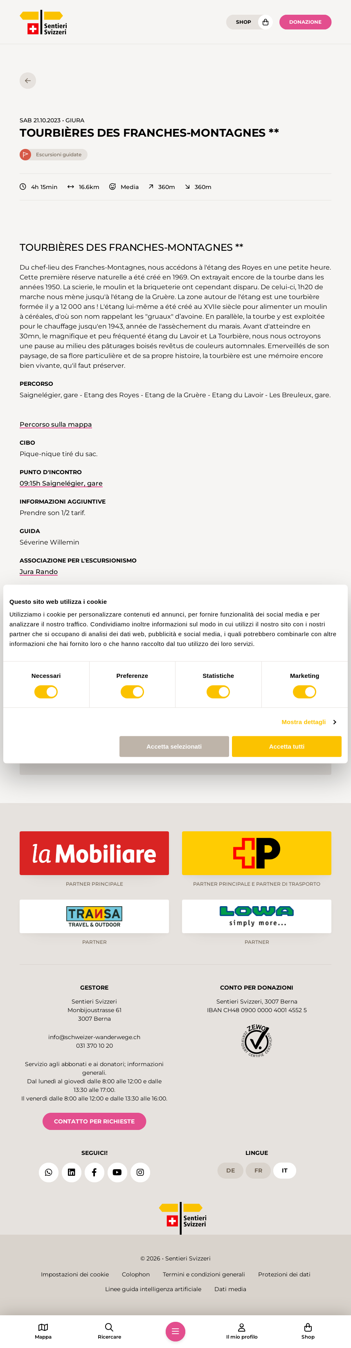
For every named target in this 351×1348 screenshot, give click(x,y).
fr (258, 1170)
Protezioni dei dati (284, 1274)
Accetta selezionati (174, 746)
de (230, 1170)
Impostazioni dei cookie (75, 1274)
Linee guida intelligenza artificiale (153, 1289)
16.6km (83, 187)
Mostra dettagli (303, 721)
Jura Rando (39, 572)
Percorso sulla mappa (56, 424)
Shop (243, 22)
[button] (175, 1331)
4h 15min (39, 187)
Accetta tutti (287, 746)
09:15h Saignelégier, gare (61, 483)
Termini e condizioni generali (204, 1274)
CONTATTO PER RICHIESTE (94, 1121)
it (285, 1170)
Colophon (136, 1274)
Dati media (230, 1289)
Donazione (305, 22)
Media (124, 187)
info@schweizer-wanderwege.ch (94, 1037)
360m (161, 187)
